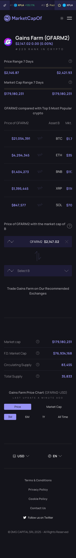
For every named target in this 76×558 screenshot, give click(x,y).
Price (17, 407)
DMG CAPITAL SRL (22, 532)
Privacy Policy (38, 489)
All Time (63, 417)
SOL (55, 205)
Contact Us (38, 508)
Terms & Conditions (38, 480)
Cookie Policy (38, 499)
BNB (55, 171)
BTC (55, 138)
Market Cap (54, 407)
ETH (55, 155)
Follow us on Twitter (38, 517)
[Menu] (69, 18)
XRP (55, 188)
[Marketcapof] (23, 18)
